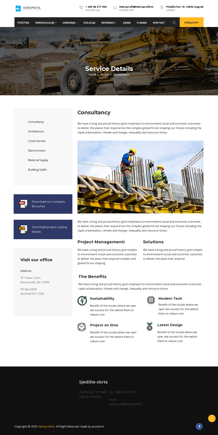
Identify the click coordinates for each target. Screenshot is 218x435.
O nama (142, 22)
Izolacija (89, 22)
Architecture (36, 131)
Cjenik (127, 22)
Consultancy (36, 122)
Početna (23, 22)
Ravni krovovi (36, 150)
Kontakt (159, 22)
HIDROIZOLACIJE (45, 22)
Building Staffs (37, 170)
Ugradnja (70, 22)
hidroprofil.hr (46, 426)
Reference (109, 22)
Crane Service (36, 141)
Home (92, 74)
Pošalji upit (191, 22)
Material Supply (38, 160)
